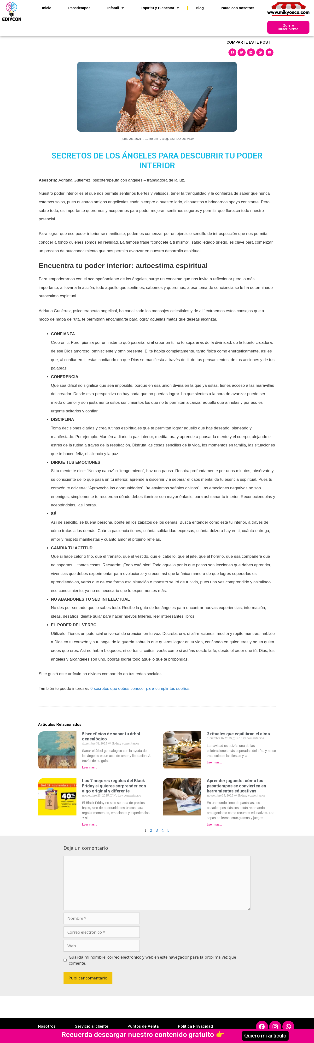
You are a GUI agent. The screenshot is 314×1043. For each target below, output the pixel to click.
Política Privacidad (195, 1026)
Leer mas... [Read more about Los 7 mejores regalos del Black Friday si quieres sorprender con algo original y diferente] (89, 824)
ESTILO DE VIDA (182, 139)
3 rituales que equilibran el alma (238, 733)
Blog (200, 8)
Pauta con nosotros (237, 8)
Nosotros (47, 1026)
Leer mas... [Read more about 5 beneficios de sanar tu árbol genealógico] (89, 767)
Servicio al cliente (91, 1026)
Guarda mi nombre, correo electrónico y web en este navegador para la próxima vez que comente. (152, 960)
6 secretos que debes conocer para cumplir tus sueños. (140, 688)
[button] (232, 52)
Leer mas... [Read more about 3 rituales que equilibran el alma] (214, 762)
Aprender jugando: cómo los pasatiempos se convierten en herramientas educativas (236, 785)
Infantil (115, 8)
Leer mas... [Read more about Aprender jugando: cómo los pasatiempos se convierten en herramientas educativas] (214, 824)
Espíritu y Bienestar (159, 8)
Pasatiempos (79, 8)
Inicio (46, 8)
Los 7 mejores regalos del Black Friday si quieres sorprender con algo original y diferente (114, 785)
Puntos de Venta (143, 1026)
